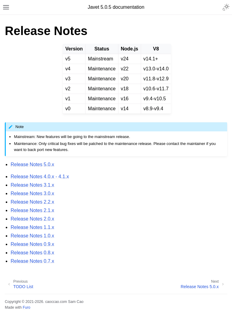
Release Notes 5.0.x (32, 164)
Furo (26, 307)
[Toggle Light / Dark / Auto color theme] (226, 7)
